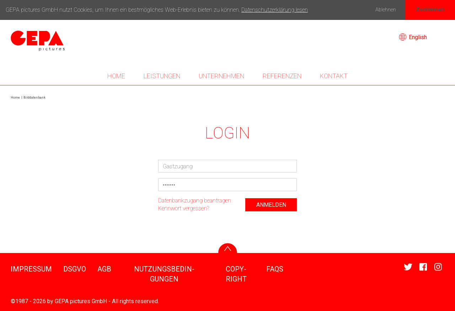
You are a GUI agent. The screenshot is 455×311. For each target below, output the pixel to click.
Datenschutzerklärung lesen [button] (274, 9)
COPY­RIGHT (236, 274)
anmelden (271, 204)
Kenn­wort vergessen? (183, 208)
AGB (104, 269)
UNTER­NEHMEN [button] (221, 76)
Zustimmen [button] (430, 10)
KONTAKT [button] (334, 76)
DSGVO (74, 269)
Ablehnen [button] (385, 10)
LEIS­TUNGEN (162, 76)
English (413, 37)
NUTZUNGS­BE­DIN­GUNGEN (164, 274)
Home (116, 76)
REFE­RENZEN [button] (282, 76)
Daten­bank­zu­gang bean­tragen (194, 200)
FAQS (274, 269)
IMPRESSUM (31, 269)
